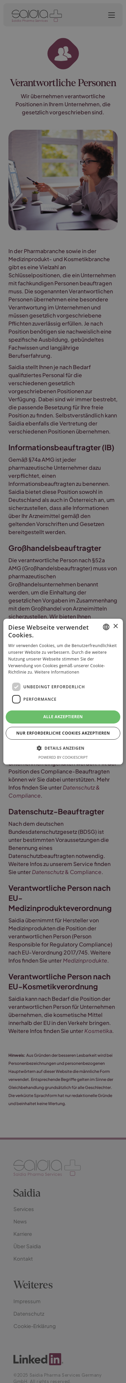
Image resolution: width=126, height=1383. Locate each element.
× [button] (115, 626)
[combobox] (106, 627)
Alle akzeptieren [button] (63, 717)
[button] (63, 748)
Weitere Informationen (56, 672)
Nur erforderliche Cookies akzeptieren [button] (63, 733)
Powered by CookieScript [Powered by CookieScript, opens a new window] (63, 757)
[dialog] (63, 691)
